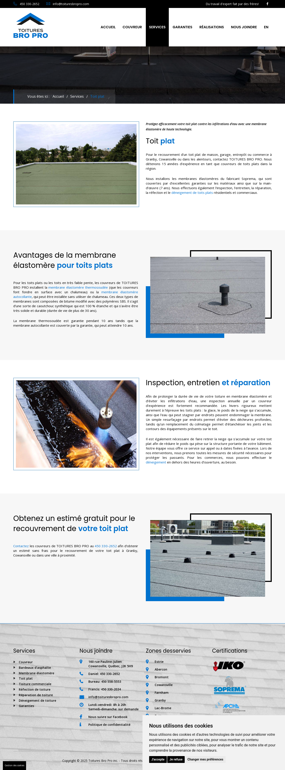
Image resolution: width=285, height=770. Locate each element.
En (266, 27)
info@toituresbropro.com (67, 4)
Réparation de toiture (36, 695)
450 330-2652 (26, 4)
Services (157, 27)
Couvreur (132, 27)
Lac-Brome (163, 708)
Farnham (162, 692)
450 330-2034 (111, 689)
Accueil (108, 27)
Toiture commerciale (35, 684)
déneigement (156, 462)
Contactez (21, 546)
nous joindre (244, 27)
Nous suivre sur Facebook (107, 717)
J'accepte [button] (158, 759)
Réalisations (212, 27)
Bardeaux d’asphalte (35, 667)
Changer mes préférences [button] (205, 759)
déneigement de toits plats (192, 192)
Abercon (161, 669)
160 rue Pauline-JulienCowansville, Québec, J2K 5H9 (110, 663)
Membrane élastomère (36, 673)
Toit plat (26, 678)
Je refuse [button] (175, 759)
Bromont (162, 677)
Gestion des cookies (14, 765)
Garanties (182, 27)
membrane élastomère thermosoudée (78, 287)
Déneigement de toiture (37, 700)
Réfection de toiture (34, 689)
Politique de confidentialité (109, 724)
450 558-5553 (111, 681)
